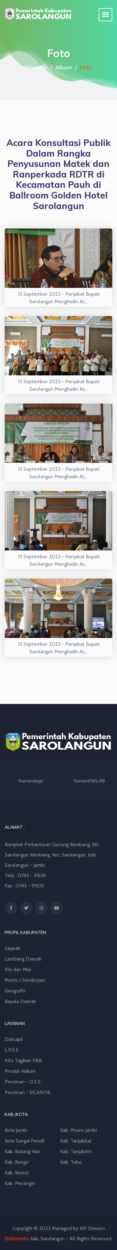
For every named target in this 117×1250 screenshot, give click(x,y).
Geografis (15, 991)
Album (63, 67)
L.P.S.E (11, 1050)
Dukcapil (14, 1039)
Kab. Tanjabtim (76, 1151)
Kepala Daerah (20, 1001)
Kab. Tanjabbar (76, 1141)
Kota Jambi (16, 1130)
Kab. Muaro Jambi (78, 1130)
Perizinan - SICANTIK (28, 1092)
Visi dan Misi (18, 969)
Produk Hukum (20, 1071)
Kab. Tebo (71, 1162)
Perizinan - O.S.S (23, 1082)
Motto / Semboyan (25, 980)
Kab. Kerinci (17, 1173)
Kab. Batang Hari (22, 1151)
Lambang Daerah (23, 959)
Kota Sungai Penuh (25, 1141)
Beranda (36, 67)
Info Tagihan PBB (23, 1060)
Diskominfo (17, 1239)
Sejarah (12, 948)
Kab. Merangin (20, 1183)
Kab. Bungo (17, 1162)
